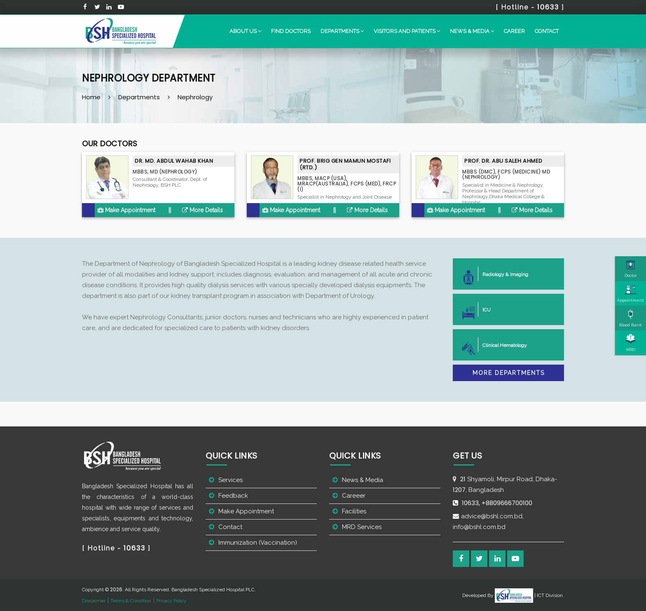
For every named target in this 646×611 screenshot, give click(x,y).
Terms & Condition (130, 601)
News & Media (362, 480)
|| (170, 210)
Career (514, 31)
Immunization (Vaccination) (257, 542)
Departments (139, 97)
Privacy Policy (171, 601)
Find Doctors (291, 31)
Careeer (353, 495)
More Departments (509, 373)
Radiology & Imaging (502, 274)
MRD (631, 342)
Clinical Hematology (501, 344)
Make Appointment (126, 210)
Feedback (233, 495)
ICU (483, 309)
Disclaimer (93, 601)
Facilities (354, 511)
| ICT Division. (529, 595)
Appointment (630, 293)
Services (230, 480)
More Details (202, 210)
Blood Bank (630, 318)
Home (91, 97)
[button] (245, 31)
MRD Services (362, 527)
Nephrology (195, 97)
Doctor (631, 268)
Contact (547, 31)
